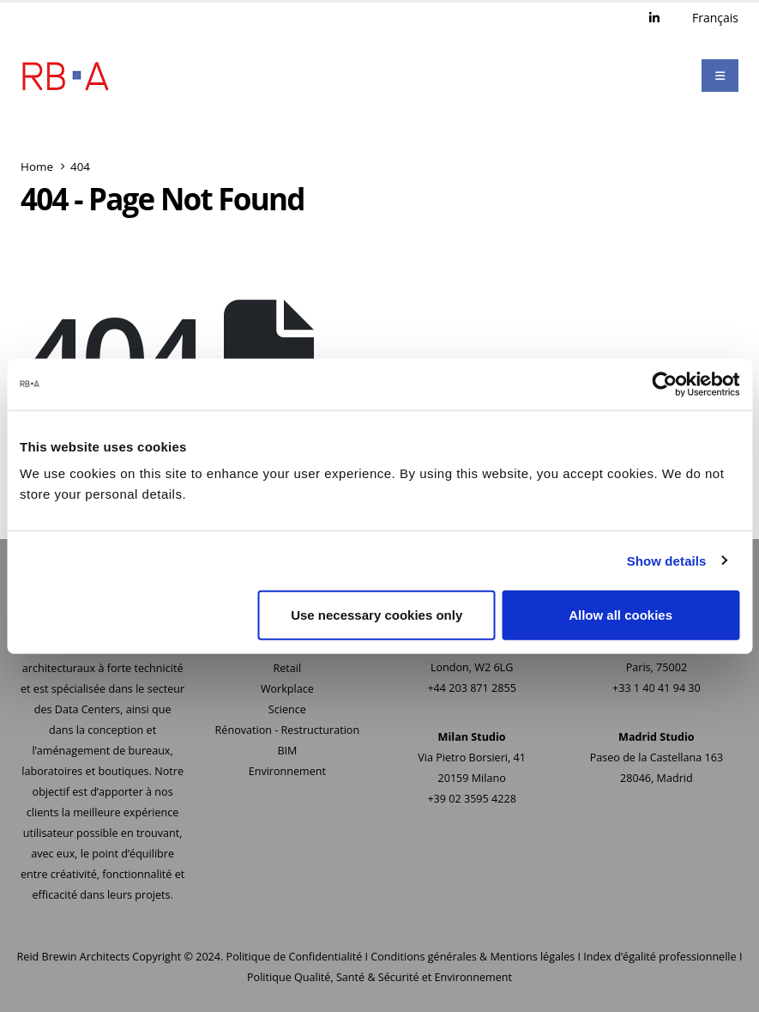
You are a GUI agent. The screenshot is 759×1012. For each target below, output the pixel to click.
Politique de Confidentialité (294, 956)
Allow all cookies (620, 615)
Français (715, 17)
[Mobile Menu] (720, 75)
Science (287, 709)
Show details (667, 560)
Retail (288, 668)
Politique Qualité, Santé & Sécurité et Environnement (379, 977)
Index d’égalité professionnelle (659, 956)
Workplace (287, 689)
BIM (287, 750)
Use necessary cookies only (376, 615)
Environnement (287, 771)
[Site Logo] (65, 75)
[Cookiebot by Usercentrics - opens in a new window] (664, 384)
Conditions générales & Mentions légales (472, 956)
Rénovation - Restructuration (287, 730)
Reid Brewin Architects (73, 956)
